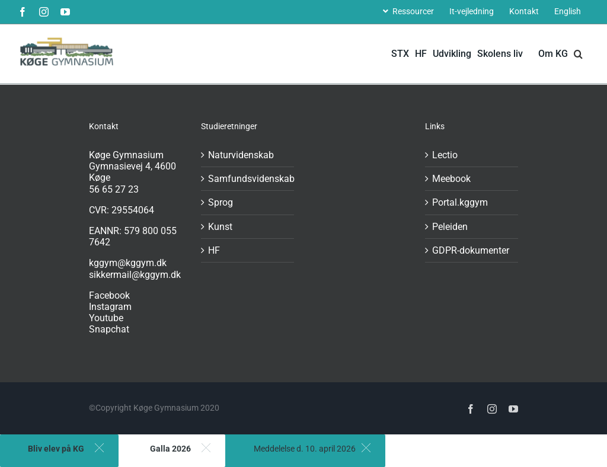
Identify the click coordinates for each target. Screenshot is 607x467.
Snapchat (109, 329)
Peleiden (450, 226)
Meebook (451, 178)
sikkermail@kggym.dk (135, 274)
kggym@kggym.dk (128, 262)
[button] (578, 54)
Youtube (106, 318)
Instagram (110, 306)
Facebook (109, 295)
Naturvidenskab (241, 155)
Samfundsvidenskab (248, 178)
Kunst (220, 226)
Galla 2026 (170, 448)
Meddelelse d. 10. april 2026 (305, 448)
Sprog (220, 202)
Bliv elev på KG (56, 448)
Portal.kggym (460, 202)
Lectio (445, 155)
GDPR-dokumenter (470, 250)
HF (214, 250)
